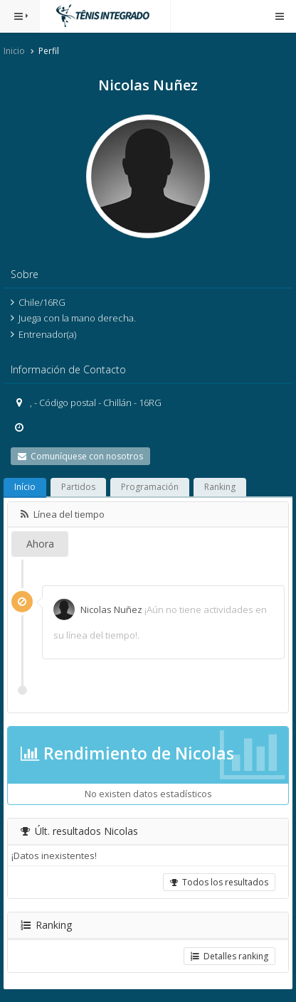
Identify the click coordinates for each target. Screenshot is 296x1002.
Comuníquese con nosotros (80, 456)
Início (25, 487)
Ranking (220, 487)
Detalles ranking (229, 956)
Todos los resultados (219, 882)
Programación (150, 487)
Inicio (14, 51)
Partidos (78, 487)
